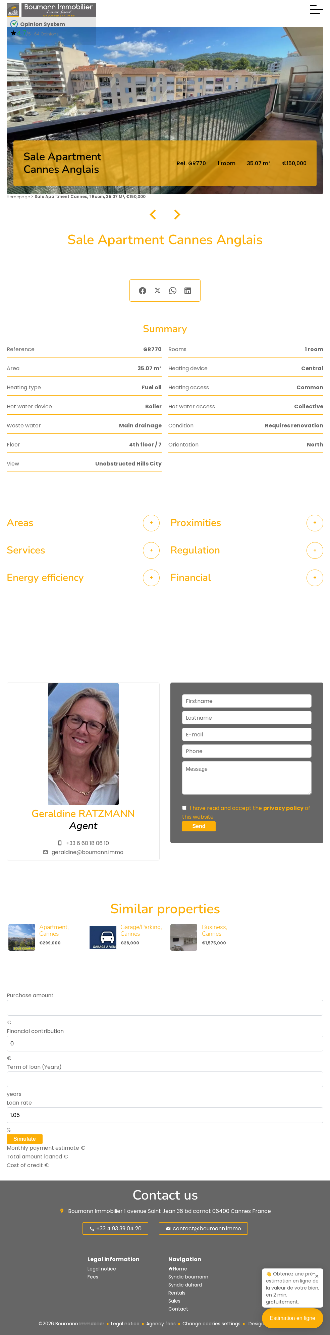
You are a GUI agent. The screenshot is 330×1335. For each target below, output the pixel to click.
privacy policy (283, 808)
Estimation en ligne (292, 1322)
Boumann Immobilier (95, 1211)
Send (198, 826)
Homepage (18, 197)
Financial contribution (35, 1031)
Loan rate (19, 1103)
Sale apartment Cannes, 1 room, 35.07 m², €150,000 (90, 196)
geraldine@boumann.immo (87, 852)
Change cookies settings (211, 1323)
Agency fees (161, 1323)
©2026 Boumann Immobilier (71, 1323)
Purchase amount (30, 995)
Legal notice (125, 1323)
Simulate (24, 1139)
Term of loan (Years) (34, 1067)
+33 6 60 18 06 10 (87, 843)
